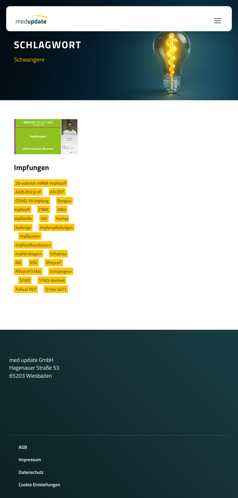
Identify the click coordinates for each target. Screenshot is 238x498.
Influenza (58, 254)
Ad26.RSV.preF (28, 192)
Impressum (30, 459)
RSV (33, 263)
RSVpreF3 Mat (28, 271)
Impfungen (31, 167)
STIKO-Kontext (52, 280)
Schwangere (61, 271)
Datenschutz (31, 472)
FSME (44, 209)
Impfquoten (30, 236)
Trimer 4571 (55, 289)
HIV (44, 218)
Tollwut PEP (25, 289)
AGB (23, 447)
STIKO (25, 280)
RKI (18, 263)
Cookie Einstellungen (39, 484)
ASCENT (57, 192)
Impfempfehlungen (56, 227)
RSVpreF (53, 263)
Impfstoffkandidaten (33, 245)
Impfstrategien (28, 254)
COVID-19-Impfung (32, 201)
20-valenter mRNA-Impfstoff (40, 183)
